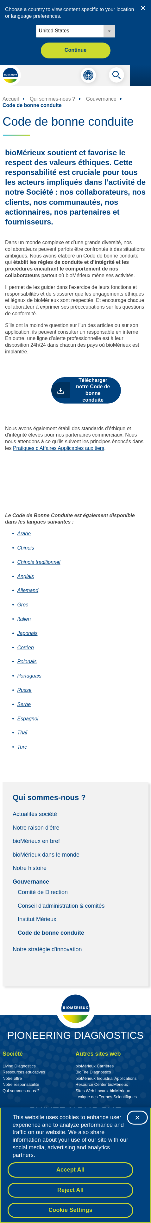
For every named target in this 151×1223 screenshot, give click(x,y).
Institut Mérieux (37, 919)
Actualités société (35, 814)
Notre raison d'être (36, 827)
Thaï (22, 732)
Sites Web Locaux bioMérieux (103, 1090)
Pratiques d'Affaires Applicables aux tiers (58, 448)
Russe (24, 690)
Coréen (25, 647)
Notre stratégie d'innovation (47, 949)
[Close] (137, 1118)
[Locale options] (75, 31)
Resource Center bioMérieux (102, 1084)
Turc (22, 747)
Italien (24, 619)
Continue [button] (75, 50)
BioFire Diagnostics (93, 1072)
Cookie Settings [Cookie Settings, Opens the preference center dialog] (70, 1210)
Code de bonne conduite (51, 932)
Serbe (24, 704)
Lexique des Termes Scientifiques (106, 1096)
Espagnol (27, 718)
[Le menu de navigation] (140, 75)
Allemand (27, 590)
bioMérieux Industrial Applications (106, 1078)
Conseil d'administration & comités (61, 905)
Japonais (27, 633)
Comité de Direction (43, 892)
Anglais (25, 576)
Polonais (26, 661)
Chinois (25, 548)
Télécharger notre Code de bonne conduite (93, 390)
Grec (22, 604)
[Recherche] (116, 76)
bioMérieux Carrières (95, 1066)
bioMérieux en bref (36, 841)
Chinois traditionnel (38, 562)
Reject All (70, 1190)
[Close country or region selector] (143, 8)
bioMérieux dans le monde (46, 854)
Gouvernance (31, 882)
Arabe (24, 533)
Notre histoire (30, 868)
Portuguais (29, 675)
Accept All (70, 1169)
